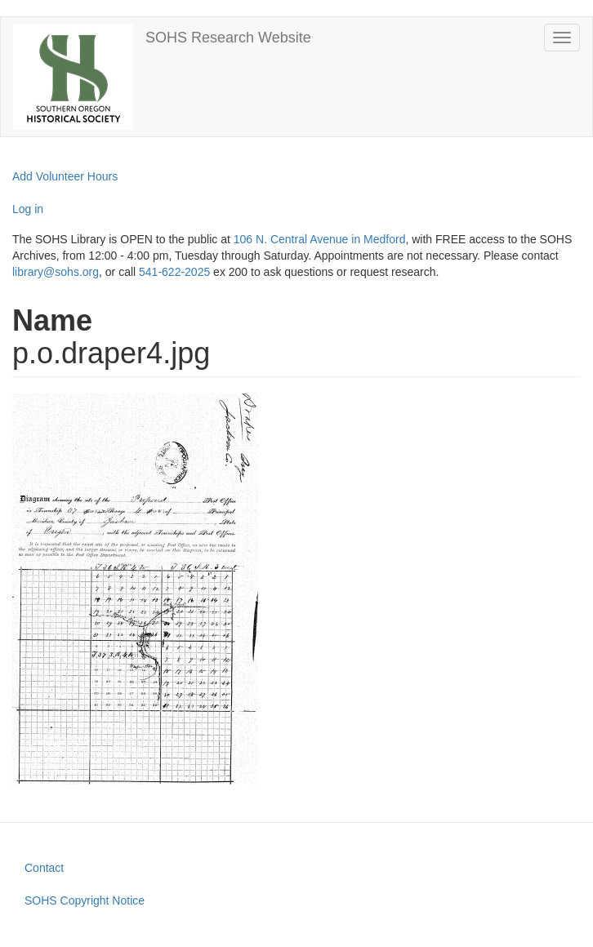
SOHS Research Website (228, 37)
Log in (27, 209)
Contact (44, 867)
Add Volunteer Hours (65, 176)
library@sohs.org (55, 271)
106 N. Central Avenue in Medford (320, 239)
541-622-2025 (174, 271)
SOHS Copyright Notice (85, 900)
